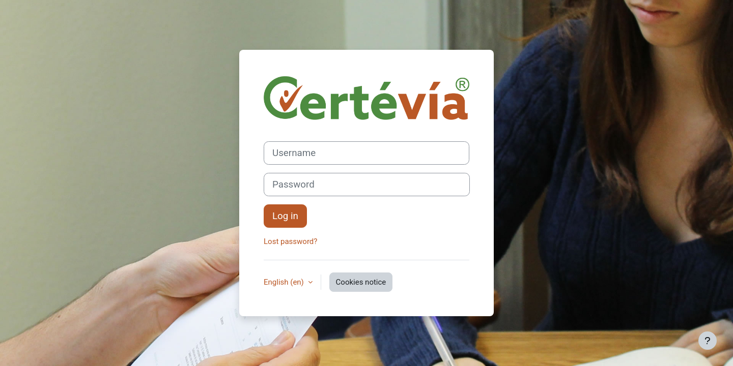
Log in (285, 216)
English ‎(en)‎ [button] (285, 282)
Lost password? (290, 241)
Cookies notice (361, 282)
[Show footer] (707, 340)
